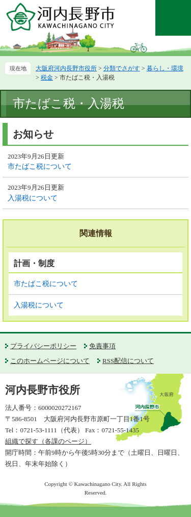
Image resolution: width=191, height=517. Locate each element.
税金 (47, 77)
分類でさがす (121, 68)
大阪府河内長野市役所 (66, 68)
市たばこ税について (40, 166)
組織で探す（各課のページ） (48, 441)
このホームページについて (50, 361)
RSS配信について (128, 361)
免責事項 (102, 346)
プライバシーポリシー (43, 346)
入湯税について (33, 198)
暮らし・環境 (165, 68)
